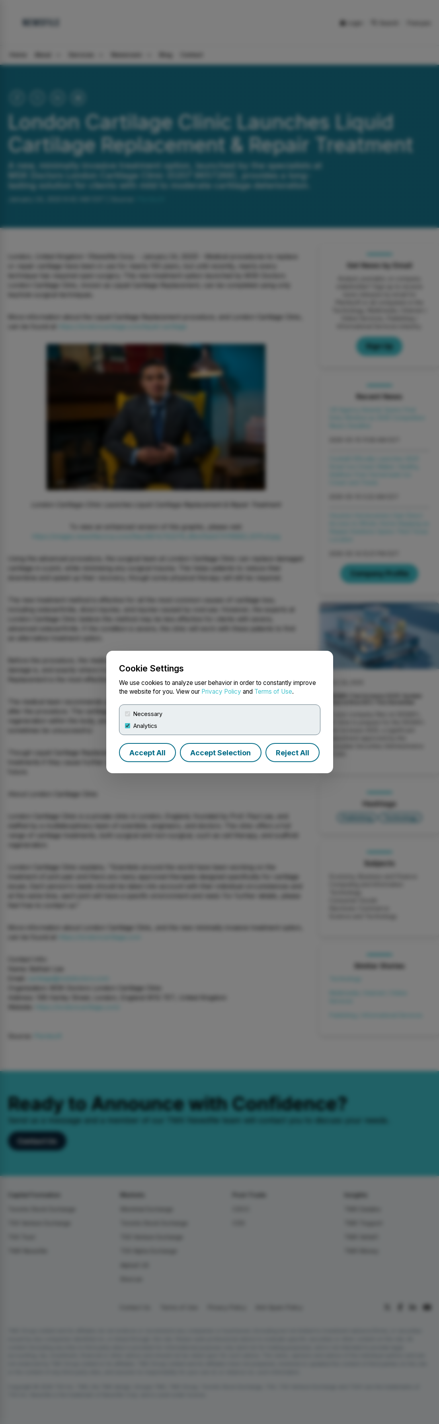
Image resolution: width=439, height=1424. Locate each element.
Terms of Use (273, 691)
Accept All (147, 753)
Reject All (292, 753)
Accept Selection (220, 753)
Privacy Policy (221, 691)
